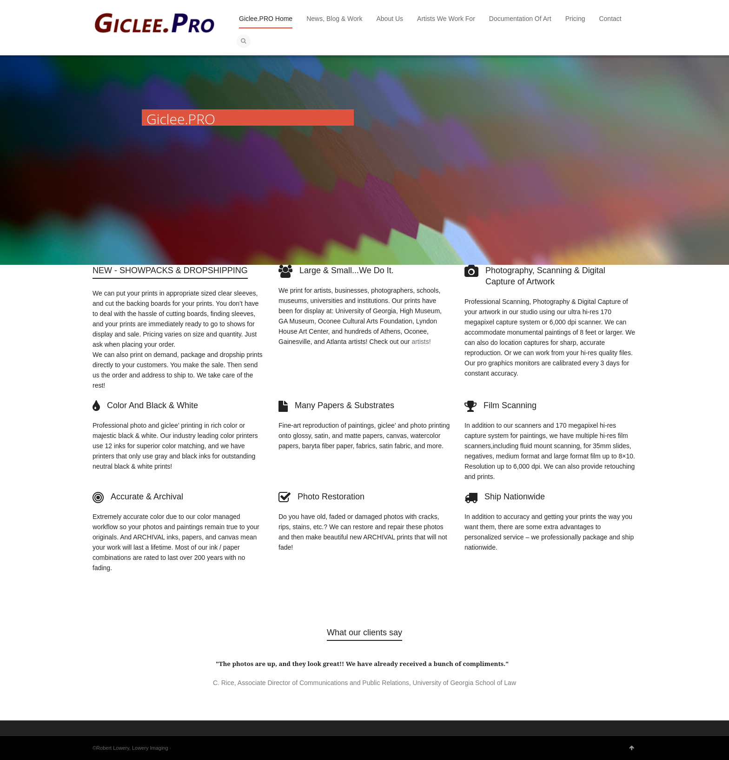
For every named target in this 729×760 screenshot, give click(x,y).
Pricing (575, 18)
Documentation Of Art (520, 18)
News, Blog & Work (334, 18)
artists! (421, 341)
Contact (610, 18)
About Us (390, 18)
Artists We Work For (446, 18)
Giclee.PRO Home (265, 18)
